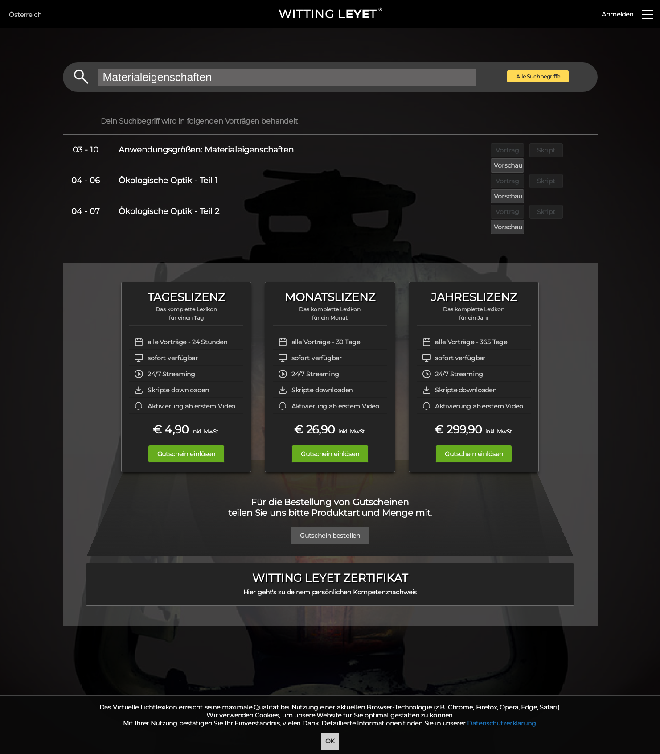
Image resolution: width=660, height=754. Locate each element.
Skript (533, 150)
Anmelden (617, 14)
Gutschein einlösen (181, 454)
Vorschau (574, 150)
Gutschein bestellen (330, 531)
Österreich (25, 15)
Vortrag (491, 150)
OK (330, 741)
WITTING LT (330, 14)
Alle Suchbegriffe (538, 76)
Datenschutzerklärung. (502, 723)
